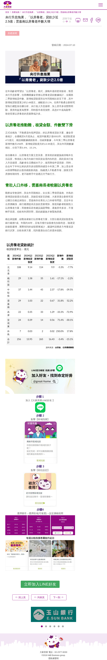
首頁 (7, 12)
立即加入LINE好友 (40, 584)
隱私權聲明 (54, 658)
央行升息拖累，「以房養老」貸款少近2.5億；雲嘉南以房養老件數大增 (51, 12)
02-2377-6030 (61, 652)
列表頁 (39, 597)
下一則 (58, 597)
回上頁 (21, 597)
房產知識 (15, 12)
